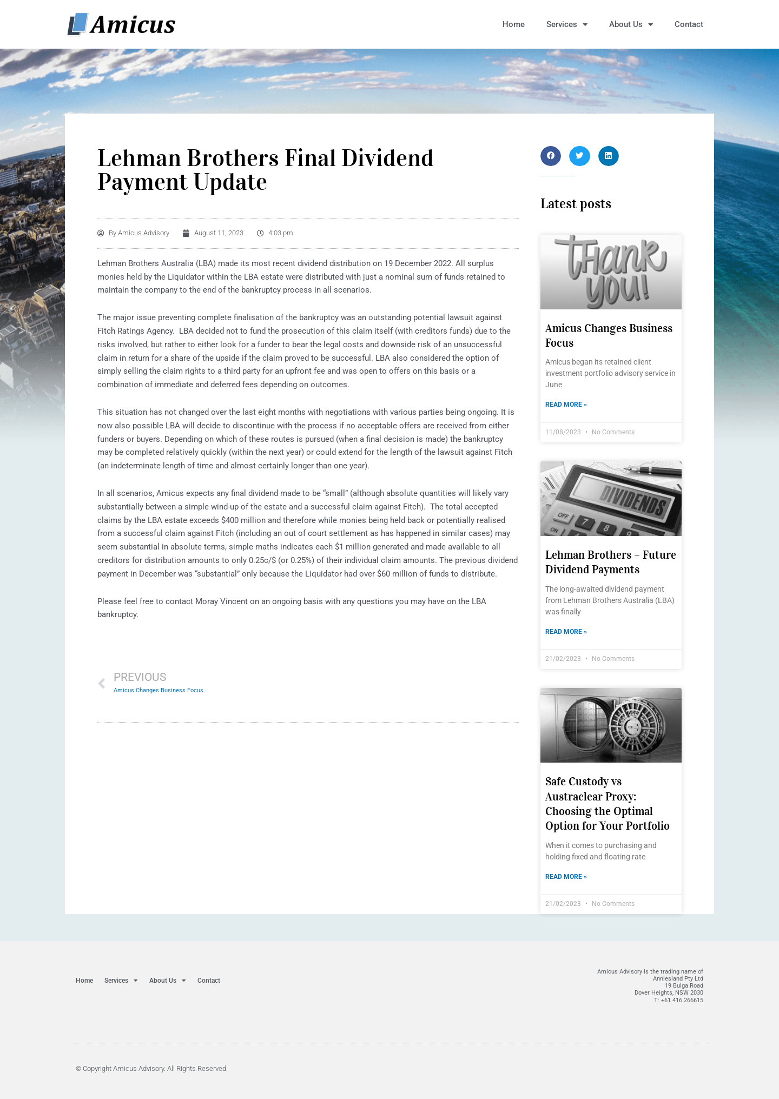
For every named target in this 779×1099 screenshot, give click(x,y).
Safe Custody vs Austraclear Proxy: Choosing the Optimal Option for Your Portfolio (607, 803)
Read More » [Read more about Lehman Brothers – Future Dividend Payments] (566, 631)
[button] (550, 156)
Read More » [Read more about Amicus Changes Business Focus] (566, 404)
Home (514, 24)
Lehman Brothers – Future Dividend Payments (610, 562)
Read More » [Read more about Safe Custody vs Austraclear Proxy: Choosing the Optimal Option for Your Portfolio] (566, 876)
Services (566, 24)
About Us (631, 24)
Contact (689, 24)
